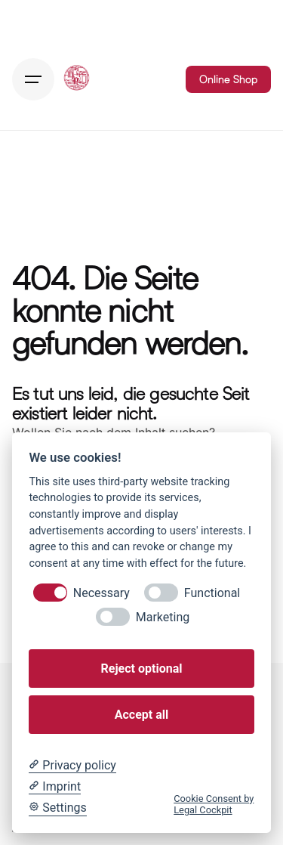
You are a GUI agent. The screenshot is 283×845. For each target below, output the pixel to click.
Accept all (141, 714)
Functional (212, 593)
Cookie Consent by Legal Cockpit (214, 804)
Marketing (162, 617)
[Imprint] (55, 786)
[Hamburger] (33, 79)
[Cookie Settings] (57, 808)
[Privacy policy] (72, 765)
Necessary (101, 593)
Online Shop (228, 79)
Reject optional (142, 668)
